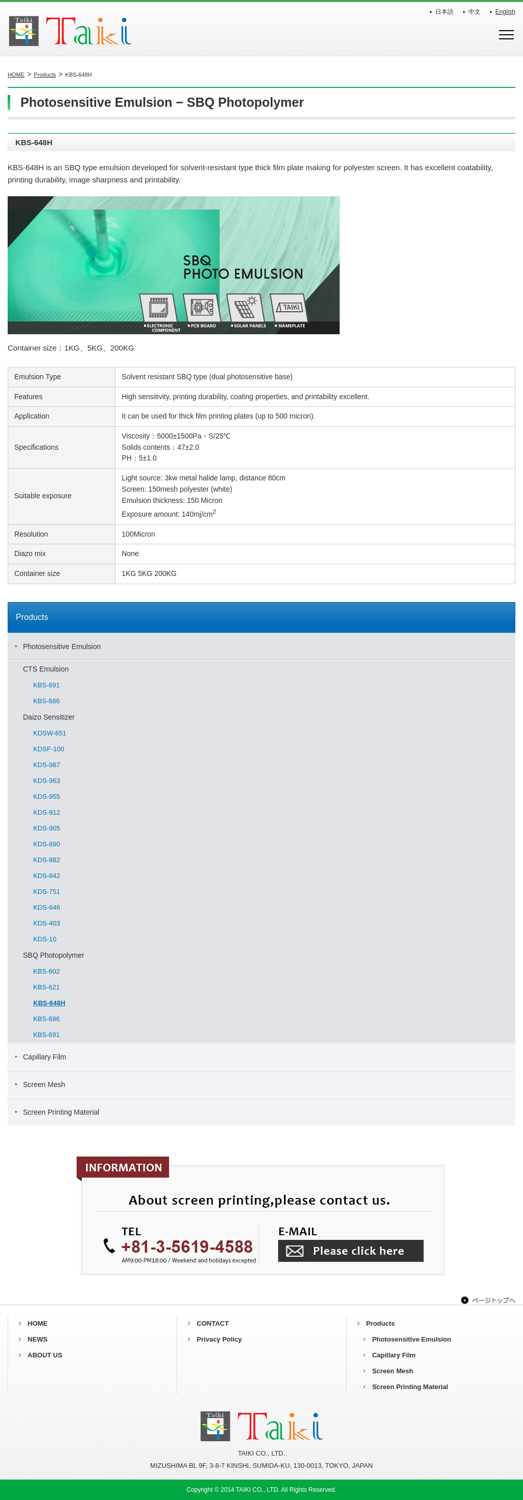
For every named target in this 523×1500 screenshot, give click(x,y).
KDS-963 (46, 780)
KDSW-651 (49, 733)
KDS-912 (46, 812)
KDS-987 (46, 765)
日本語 (444, 11)
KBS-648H (49, 1003)
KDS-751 (46, 891)
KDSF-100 (48, 749)
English (505, 11)
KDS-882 (46, 860)
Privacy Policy (219, 1339)
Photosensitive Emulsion (62, 646)
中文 (474, 11)
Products (45, 75)
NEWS (37, 1339)
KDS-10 (45, 939)
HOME (16, 75)
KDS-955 (46, 796)
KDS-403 (46, 923)
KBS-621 (46, 987)
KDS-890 (46, 844)
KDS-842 (46, 876)
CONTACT (213, 1323)
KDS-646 (46, 907)
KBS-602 (46, 971)
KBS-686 (46, 701)
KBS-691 (46, 685)
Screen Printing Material (61, 1112)
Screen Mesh (44, 1084)
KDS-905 (46, 828)
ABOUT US (45, 1355)
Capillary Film (44, 1057)
